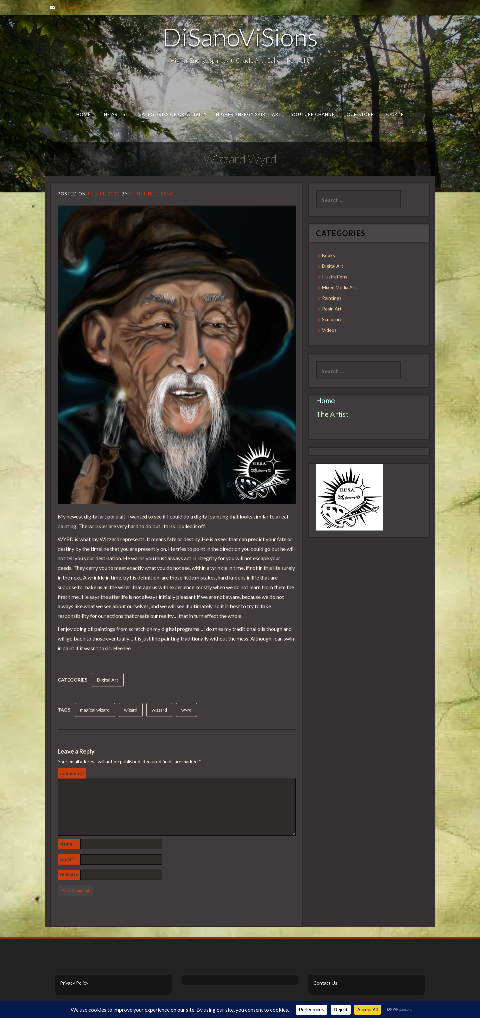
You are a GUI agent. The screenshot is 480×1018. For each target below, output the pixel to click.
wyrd (186, 710)
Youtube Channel (314, 114)
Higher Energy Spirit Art (249, 114)
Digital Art (107, 680)
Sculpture (332, 319)
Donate (394, 114)
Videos (329, 330)
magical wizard (95, 710)
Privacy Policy (74, 983)
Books (328, 255)
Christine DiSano (151, 193)
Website (68, 874)
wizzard (159, 710)
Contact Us (325, 983)
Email (66, 859)
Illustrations (334, 276)
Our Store (360, 114)
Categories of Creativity (172, 114)
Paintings (332, 298)
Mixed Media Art (339, 287)
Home (83, 114)
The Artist (115, 114)
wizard (130, 710)
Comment (71, 773)
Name (67, 844)
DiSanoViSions (240, 37)
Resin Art (332, 308)
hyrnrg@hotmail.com (78, 7)
